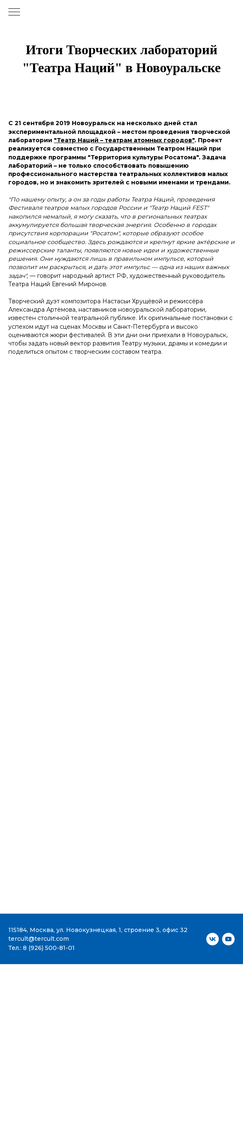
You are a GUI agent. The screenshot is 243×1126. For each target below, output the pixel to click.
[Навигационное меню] (14, 12)
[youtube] (228, 939)
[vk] (212, 939)
